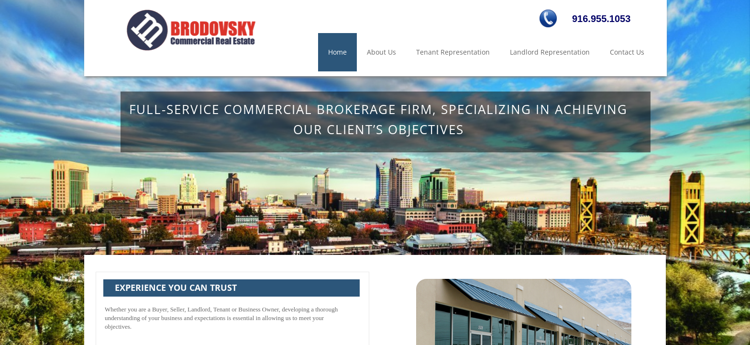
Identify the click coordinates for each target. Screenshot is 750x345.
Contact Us (627, 52)
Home (337, 52)
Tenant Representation (453, 52)
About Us (381, 52)
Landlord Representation (550, 52)
